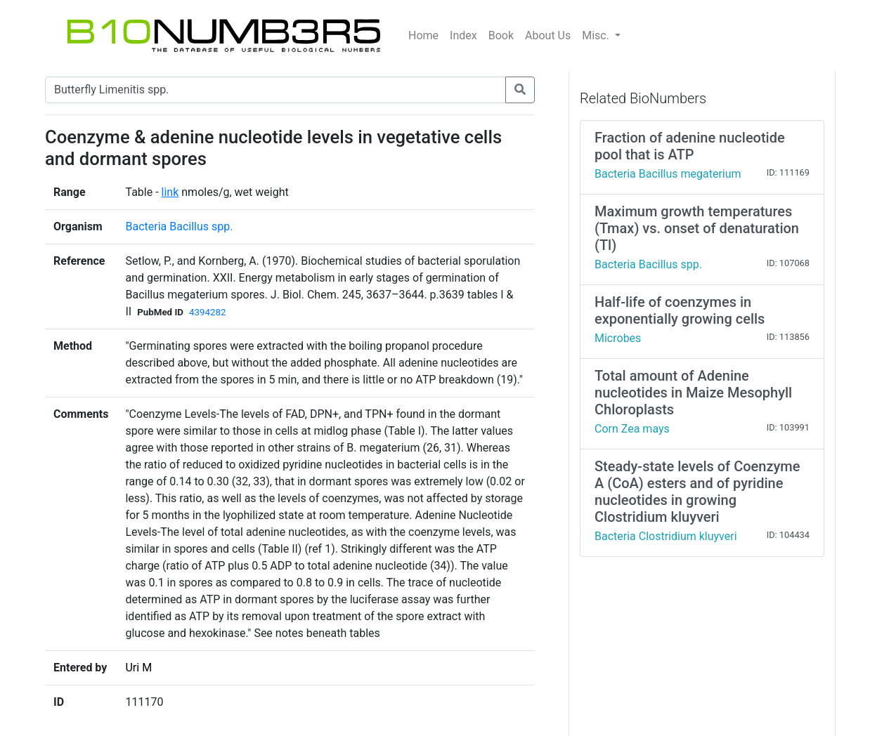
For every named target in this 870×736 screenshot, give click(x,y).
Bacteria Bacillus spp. (179, 226)
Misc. (597, 35)
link (170, 192)
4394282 (207, 312)
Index (463, 35)
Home (423, 35)
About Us (548, 35)
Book (501, 35)
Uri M (138, 667)
